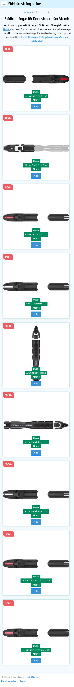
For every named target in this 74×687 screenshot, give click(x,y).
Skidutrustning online (24, 3)
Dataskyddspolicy (8, 681)
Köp (36, 106)
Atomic (42, 12)
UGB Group (33, 677)
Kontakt (23, 681)
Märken (29, 12)
